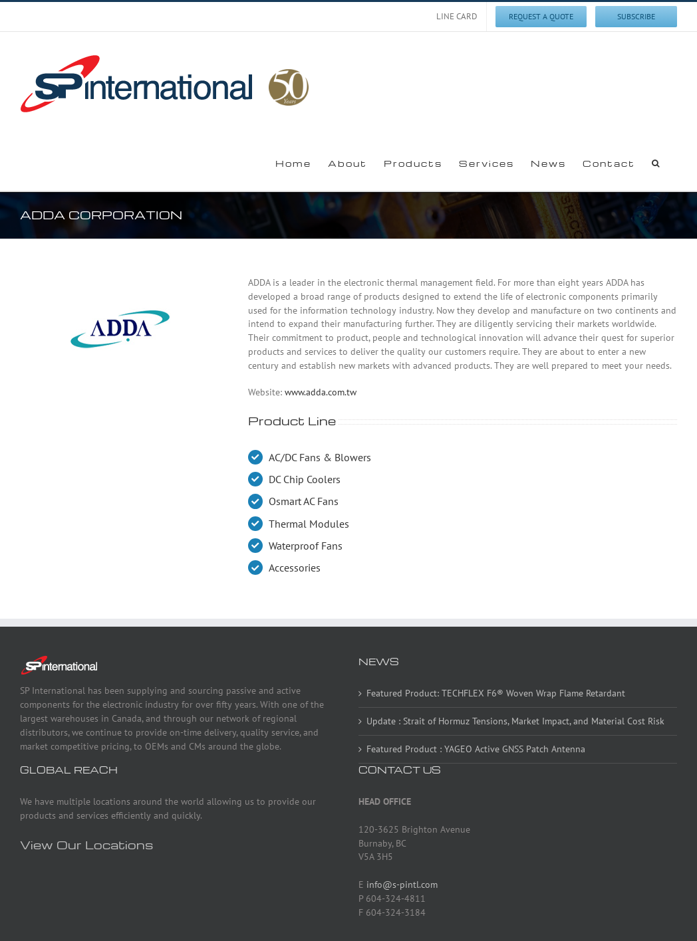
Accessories (295, 567)
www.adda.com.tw (320, 392)
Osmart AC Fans (304, 501)
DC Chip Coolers (305, 479)
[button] (656, 163)
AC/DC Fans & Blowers (320, 457)
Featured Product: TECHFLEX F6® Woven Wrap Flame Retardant (495, 693)
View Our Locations (86, 844)
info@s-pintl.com (402, 884)
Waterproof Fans (306, 545)
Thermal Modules (309, 523)
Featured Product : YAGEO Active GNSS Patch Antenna (475, 749)
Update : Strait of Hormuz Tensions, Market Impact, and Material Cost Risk (515, 721)
